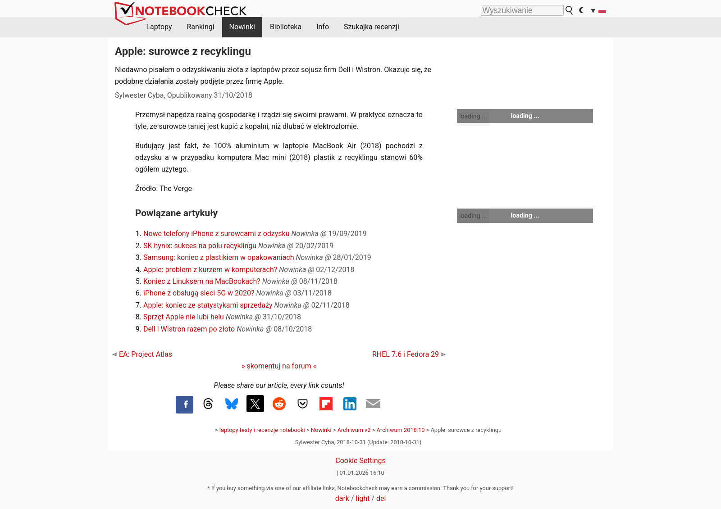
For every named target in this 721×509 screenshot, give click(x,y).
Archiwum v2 (354, 430)
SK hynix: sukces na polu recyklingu (199, 245)
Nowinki (242, 27)
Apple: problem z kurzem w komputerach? (210, 269)
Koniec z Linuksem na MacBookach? (201, 281)
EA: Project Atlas (142, 354)
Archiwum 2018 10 (401, 430)
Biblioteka (285, 27)
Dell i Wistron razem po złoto (189, 329)
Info (322, 27)
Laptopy (159, 27)
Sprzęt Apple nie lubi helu (183, 317)
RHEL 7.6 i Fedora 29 (408, 354)
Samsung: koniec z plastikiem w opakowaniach (218, 257)
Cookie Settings (360, 460)
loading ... (473, 116)
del (381, 498)
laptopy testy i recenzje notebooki (262, 430)
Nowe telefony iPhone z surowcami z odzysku (216, 233)
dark (342, 498)
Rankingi (200, 27)
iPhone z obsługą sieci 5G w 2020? (199, 293)
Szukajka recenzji (371, 27)
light (363, 498)
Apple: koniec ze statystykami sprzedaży (208, 305)
